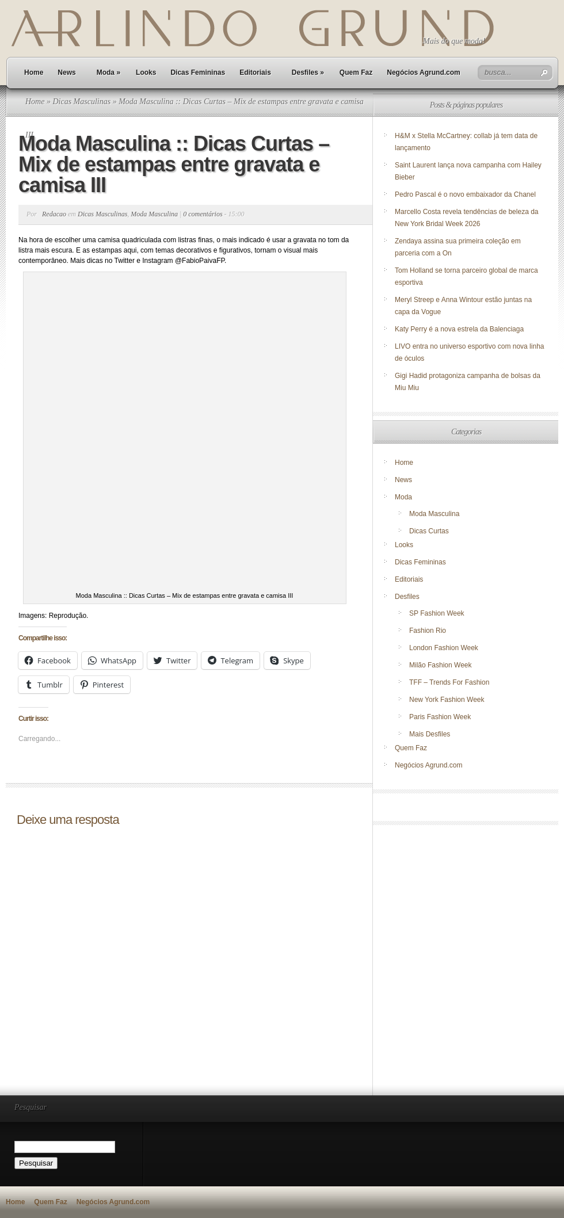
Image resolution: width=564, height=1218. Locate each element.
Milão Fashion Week (440, 665)
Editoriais (255, 72)
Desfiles (308, 72)
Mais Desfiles (429, 734)
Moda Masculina (154, 214)
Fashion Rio (427, 631)
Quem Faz (356, 72)
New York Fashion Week (447, 700)
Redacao (54, 214)
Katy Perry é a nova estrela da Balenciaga (459, 329)
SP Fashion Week (436, 613)
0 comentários (202, 214)
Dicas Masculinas (81, 101)
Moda (108, 72)
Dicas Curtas (429, 531)
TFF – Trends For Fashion (449, 682)
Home (33, 72)
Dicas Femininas (197, 72)
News (66, 72)
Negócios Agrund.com (423, 72)
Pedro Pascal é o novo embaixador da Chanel (466, 194)
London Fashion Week (443, 648)
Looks (146, 72)
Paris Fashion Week (440, 717)
